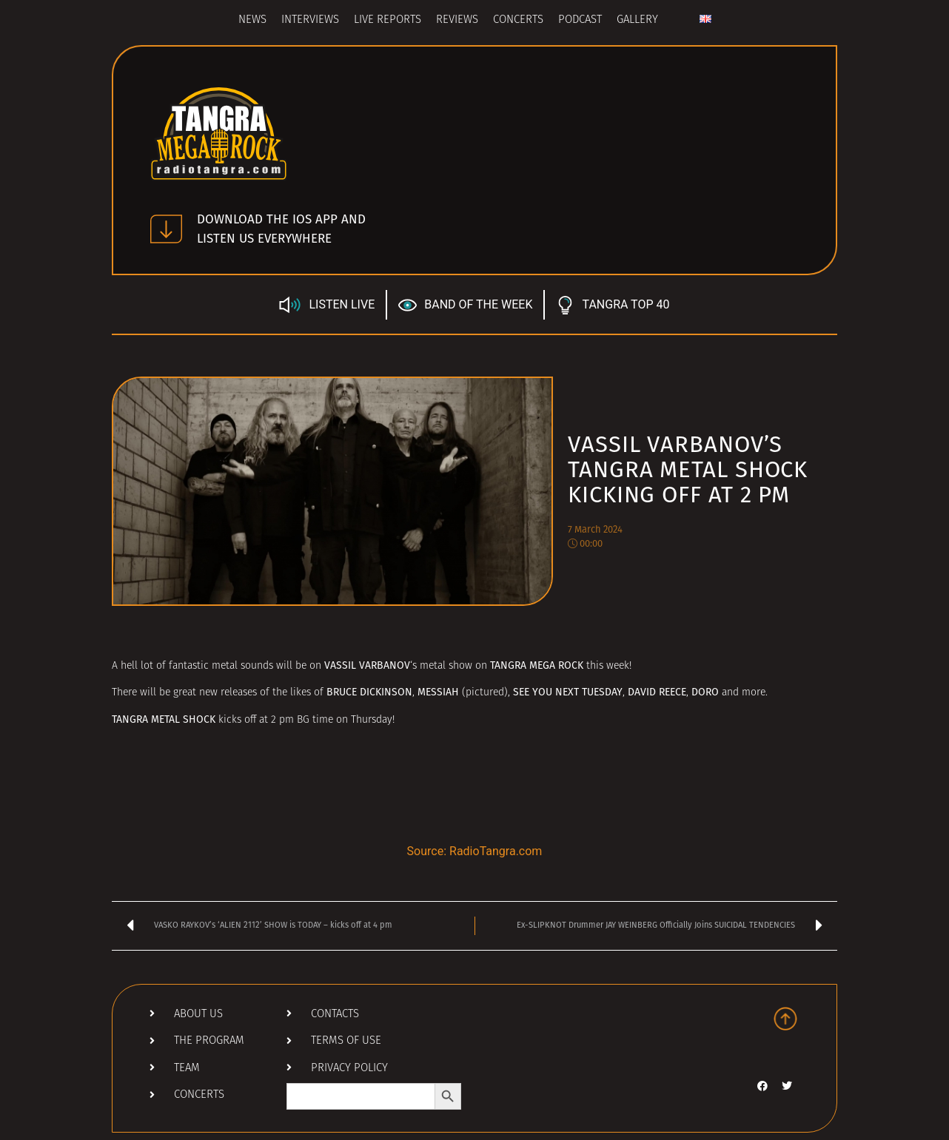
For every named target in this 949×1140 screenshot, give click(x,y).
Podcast (580, 20)
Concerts (518, 20)
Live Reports (387, 20)
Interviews (310, 20)
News (252, 20)
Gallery (637, 20)
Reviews (457, 20)
